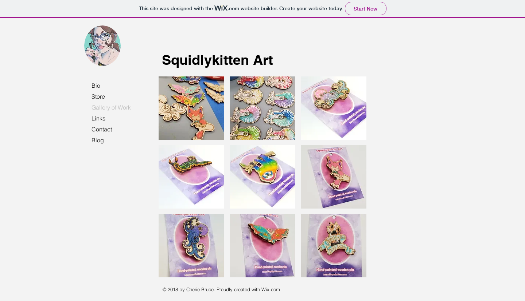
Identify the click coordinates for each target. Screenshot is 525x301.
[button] (191, 108)
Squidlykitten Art (217, 59)
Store (98, 96)
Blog (98, 140)
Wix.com (270, 289)
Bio (96, 85)
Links (98, 118)
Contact (102, 129)
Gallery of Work (111, 107)
